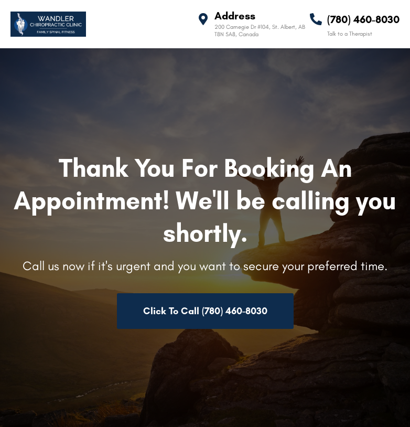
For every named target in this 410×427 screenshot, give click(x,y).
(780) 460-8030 (363, 19)
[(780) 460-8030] (316, 19)
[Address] (203, 19)
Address (234, 15)
